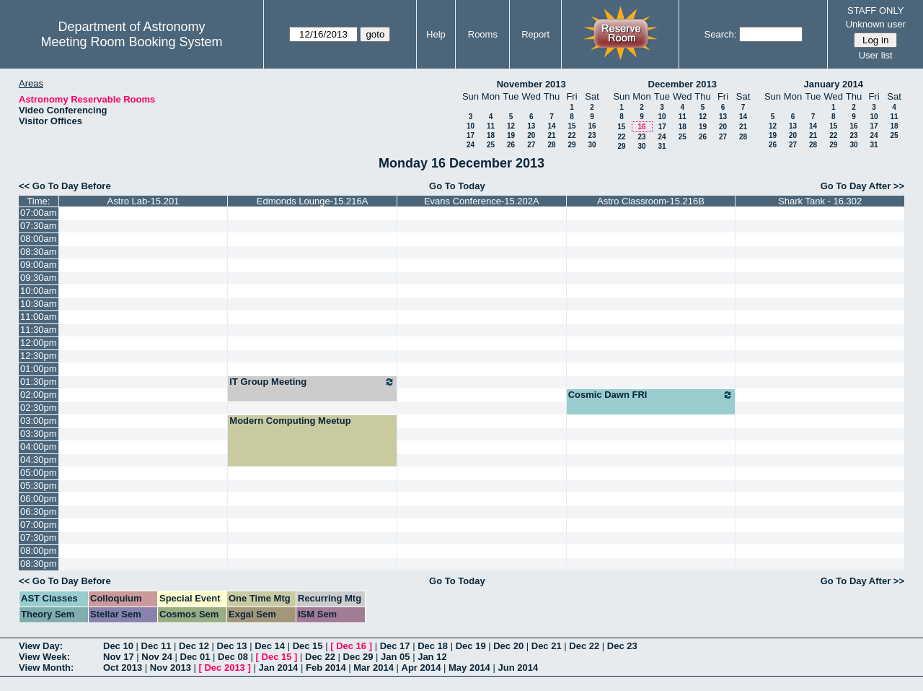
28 (551, 145)
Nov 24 (156, 656)
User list (876, 55)
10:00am (38, 290)
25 (491, 145)
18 (491, 135)
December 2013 (682, 84)
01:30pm (38, 381)
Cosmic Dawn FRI (651, 395)
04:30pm (38, 459)
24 (470, 145)
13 (531, 126)
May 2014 (469, 667)
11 (491, 126)
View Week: (44, 656)
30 (592, 145)
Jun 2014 (518, 667)
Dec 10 (118, 645)
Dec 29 (358, 656)
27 (531, 145)
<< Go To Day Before (65, 186)
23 (592, 135)
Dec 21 (546, 645)
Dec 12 (194, 645)
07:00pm (38, 524)
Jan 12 (432, 656)
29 (571, 145)
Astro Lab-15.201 (143, 201)
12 (511, 126)
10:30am (38, 303)
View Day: (41, 645)
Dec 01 (195, 656)
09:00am (38, 264)
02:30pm (38, 407)
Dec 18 (433, 645)
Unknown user (876, 24)
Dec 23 (622, 645)
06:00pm (38, 498)
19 (511, 135)
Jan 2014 (278, 667)
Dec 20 (508, 645)
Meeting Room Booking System (131, 42)
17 (470, 135)
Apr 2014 (421, 667)
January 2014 (833, 84)
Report (535, 34)
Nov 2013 (170, 667)
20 (531, 135)
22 (571, 135)
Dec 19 (471, 645)
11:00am (38, 316)
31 (662, 146)
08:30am (38, 251)
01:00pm (38, 368)
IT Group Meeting (312, 382)
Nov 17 (118, 656)
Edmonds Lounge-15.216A (312, 201)
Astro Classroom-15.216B (651, 201)
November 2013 (531, 84)
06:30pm (38, 511)
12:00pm (38, 342)
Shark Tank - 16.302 (820, 201)
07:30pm (38, 537)
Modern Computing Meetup (289, 420)
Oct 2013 (122, 667)
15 (571, 126)
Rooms (483, 34)
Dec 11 (156, 645)
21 (551, 135)
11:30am (38, 329)
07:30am (38, 225)
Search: (721, 34)
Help (436, 34)
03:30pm (38, 433)
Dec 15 (308, 645)
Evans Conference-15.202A (481, 201)
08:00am (38, 238)
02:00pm (38, 394)
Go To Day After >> (862, 186)
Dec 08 (233, 656)
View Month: (46, 667)
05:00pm (38, 472)
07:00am (38, 212)
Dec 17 (395, 645)
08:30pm (38, 563)
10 (470, 126)
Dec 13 (232, 645)
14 (551, 126)
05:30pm (38, 485)
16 (592, 126)
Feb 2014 (326, 667)
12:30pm (38, 355)
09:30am (38, 277)
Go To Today (457, 186)
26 (511, 145)
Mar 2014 (373, 667)
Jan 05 (395, 656)
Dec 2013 (224, 667)
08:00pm (38, 550)
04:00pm (38, 446)
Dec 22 (584, 645)
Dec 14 (270, 645)
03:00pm (38, 420)
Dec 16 (351, 645)
